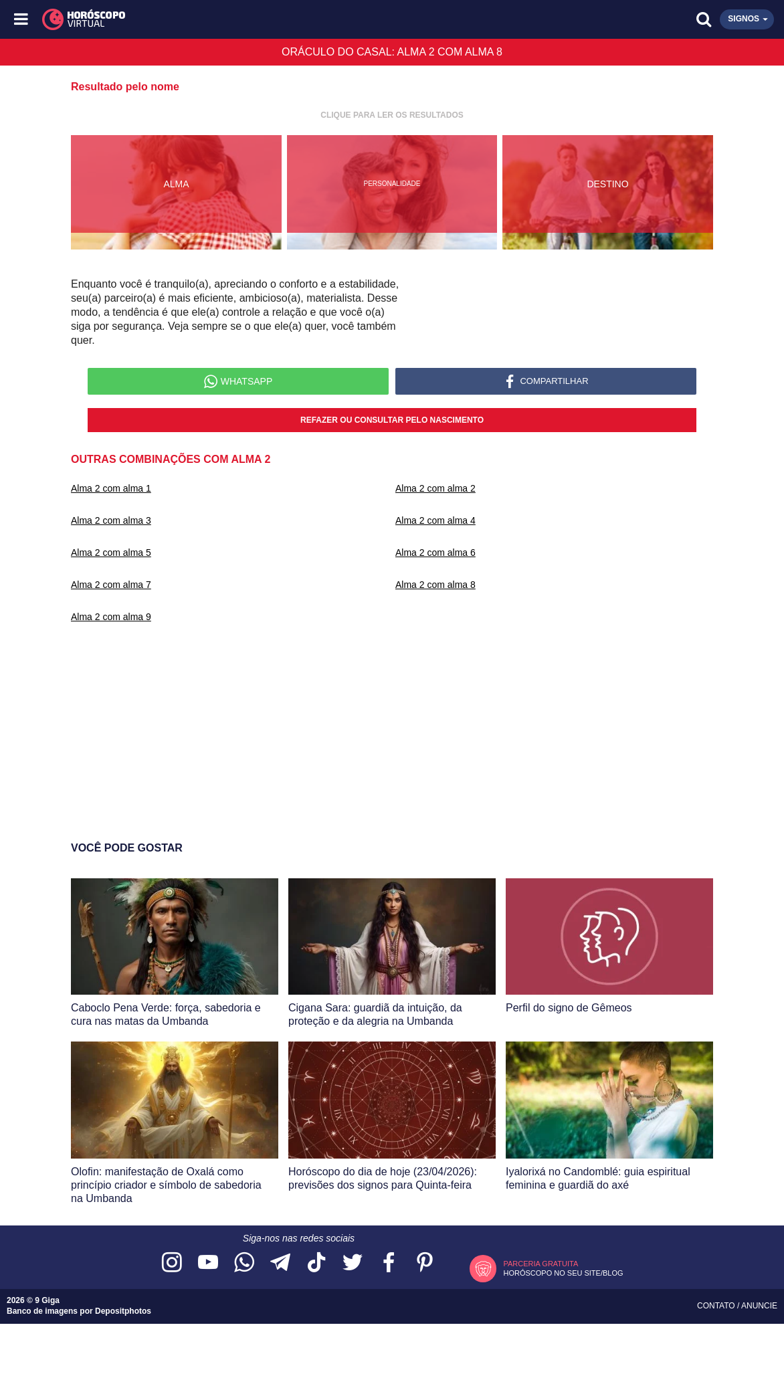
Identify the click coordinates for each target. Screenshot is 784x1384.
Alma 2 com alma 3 (111, 520)
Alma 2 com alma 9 (111, 616)
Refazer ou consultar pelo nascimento (392, 420)
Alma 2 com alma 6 (435, 552)
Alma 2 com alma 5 (111, 552)
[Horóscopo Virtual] (208, 19)
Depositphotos (123, 1311)
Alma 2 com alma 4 (435, 520)
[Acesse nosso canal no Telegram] (280, 1263)
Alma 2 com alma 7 (111, 584)
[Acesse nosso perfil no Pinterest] (424, 1263)
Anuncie (759, 1305)
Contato (717, 1305)
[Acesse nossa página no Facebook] (388, 1263)
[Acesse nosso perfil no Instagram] (172, 1263)
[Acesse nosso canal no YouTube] (208, 1263)
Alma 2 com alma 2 (435, 488)
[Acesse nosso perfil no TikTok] (316, 1263)
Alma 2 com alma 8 (435, 584)
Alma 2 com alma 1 (111, 488)
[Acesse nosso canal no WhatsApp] (244, 1263)
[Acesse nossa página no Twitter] (352, 1263)
